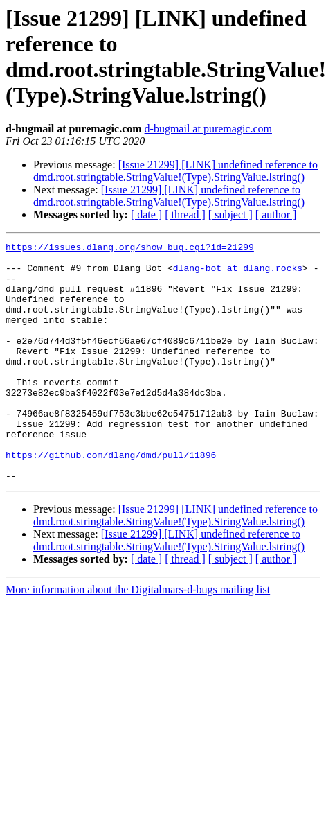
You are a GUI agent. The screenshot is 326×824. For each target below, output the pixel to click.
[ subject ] (230, 214)
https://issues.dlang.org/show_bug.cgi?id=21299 (130, 249)
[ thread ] (185, 214)
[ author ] (276, 214)
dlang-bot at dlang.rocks (237, 274)
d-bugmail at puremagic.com (208, 128)
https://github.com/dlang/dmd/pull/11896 (111, 498)
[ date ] (146, 214)
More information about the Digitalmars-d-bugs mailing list (138, 637)
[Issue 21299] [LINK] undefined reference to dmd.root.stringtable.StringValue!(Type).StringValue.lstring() (175, 171)
